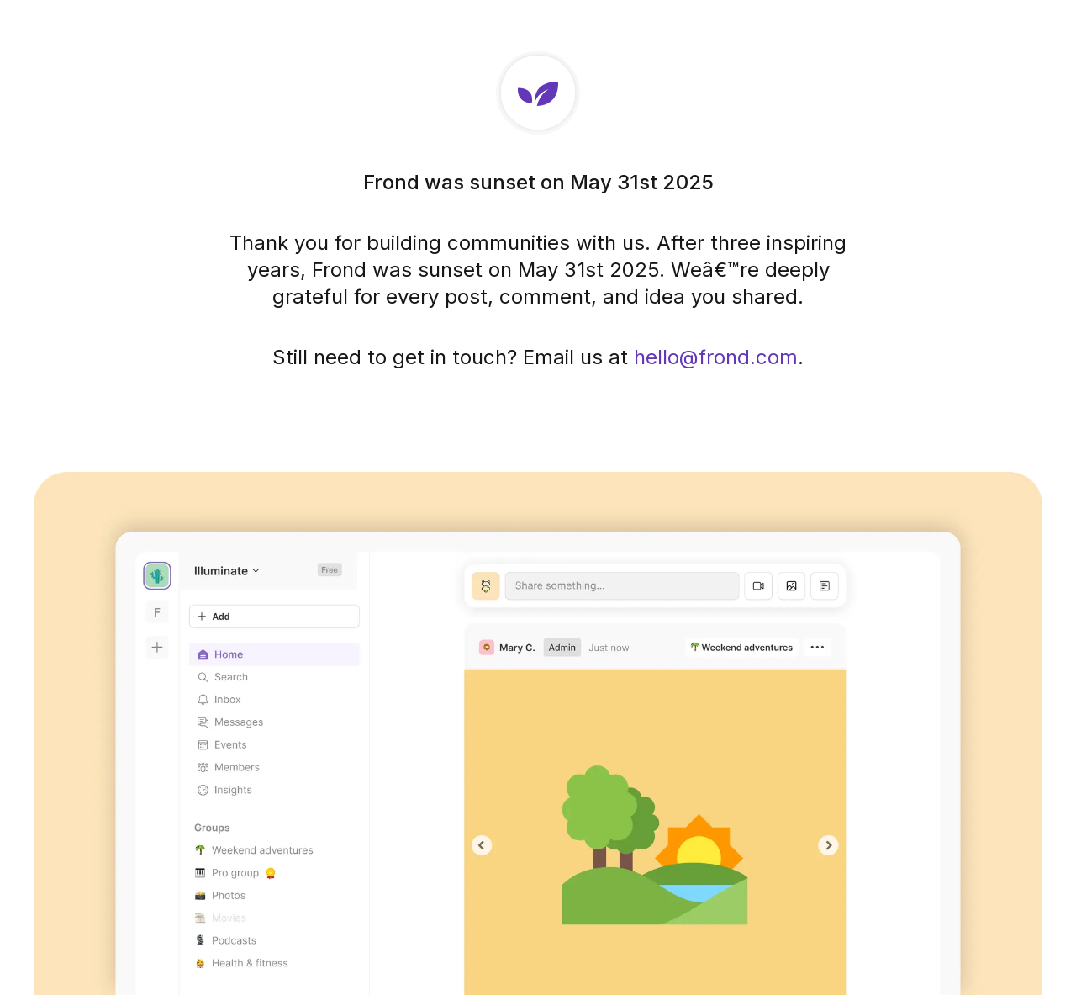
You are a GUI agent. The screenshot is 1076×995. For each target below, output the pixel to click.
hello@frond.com (716, 357)
